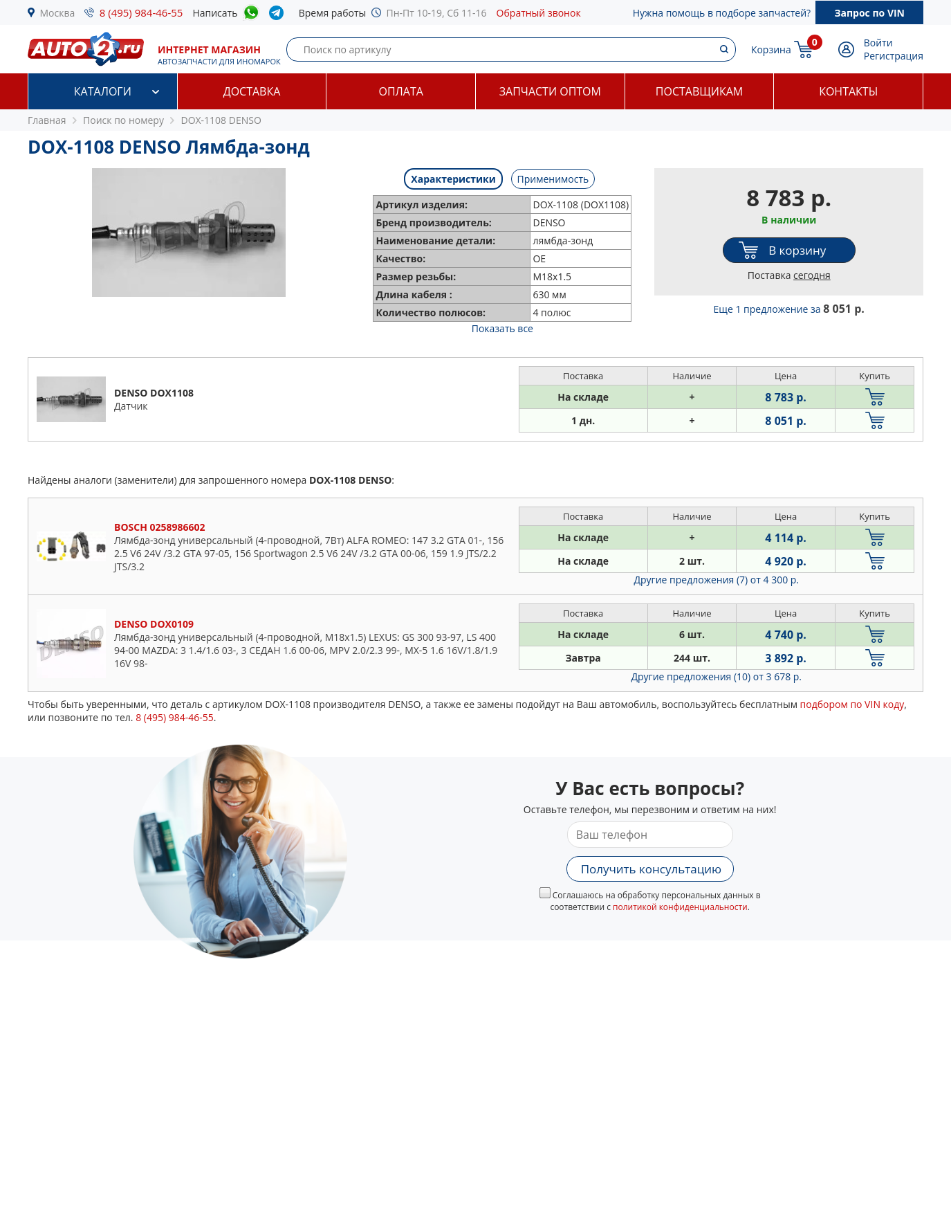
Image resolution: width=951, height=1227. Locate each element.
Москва (57, 12)
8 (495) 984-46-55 (141, 12)
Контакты (848, 91)
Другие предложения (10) (716, 676)
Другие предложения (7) (716, 579)
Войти (878, 42)
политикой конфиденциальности (680, 907)
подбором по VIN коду (852, 704)
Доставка (252, 91)
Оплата (400, 91)
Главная (47, 120)
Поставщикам (699, 91)
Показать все (502, 328)
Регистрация (893, 55)
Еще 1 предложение (789, 309)
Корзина (771, 49)
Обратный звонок (539, 12)
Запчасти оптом (550, 91)
